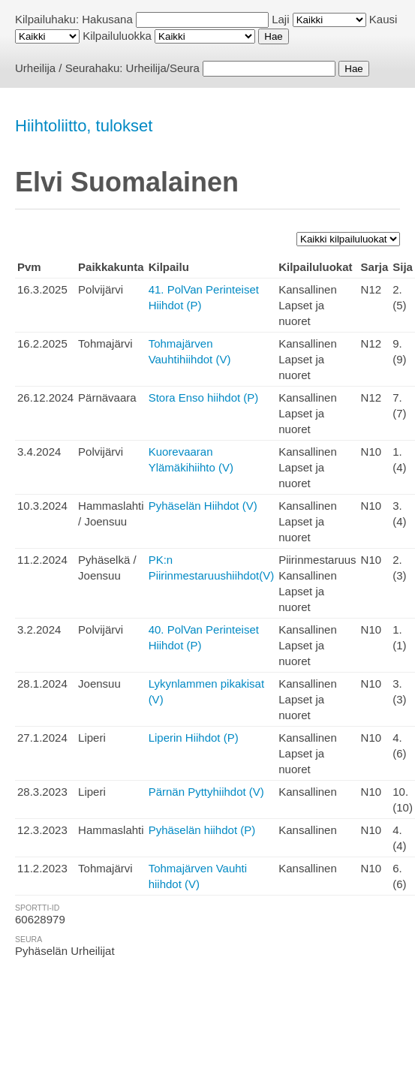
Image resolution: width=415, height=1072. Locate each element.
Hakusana (107, 19)
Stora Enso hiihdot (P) (204, 397)
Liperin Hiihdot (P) (194, 737)
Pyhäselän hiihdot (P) (202, 830)
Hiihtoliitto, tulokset (83, 125)
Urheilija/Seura (163, 68)
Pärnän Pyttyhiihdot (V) (206, 791)
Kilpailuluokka (117, 35)
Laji (280, 19)
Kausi (383, 19)
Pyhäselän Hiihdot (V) (203, 505)
